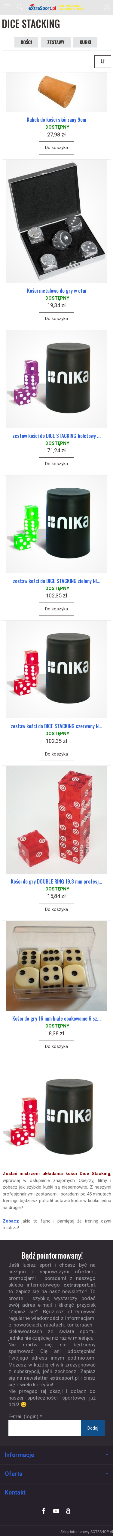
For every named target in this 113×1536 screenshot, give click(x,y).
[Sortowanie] (102, 61)
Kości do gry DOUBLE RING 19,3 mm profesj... (56, 881)
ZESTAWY (55, 42)
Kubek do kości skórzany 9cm (56, 119)
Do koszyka (56, 147)
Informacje (56, 1455)
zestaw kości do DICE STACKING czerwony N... (56, 726)
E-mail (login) (23, 1416)
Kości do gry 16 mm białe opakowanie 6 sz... (56, 1018)
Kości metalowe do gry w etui (56, 290)
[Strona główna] (56, 7)
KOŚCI (26, 42)
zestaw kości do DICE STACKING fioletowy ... (57, 435)
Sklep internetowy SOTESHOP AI (86, 1532)
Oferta (56, 1473)
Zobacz (11, 1221)
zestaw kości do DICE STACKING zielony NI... (56, 581)
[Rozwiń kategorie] (7, 7)
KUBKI (85, 42)
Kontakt (15, 1492)
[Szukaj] (20, 7)
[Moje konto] (107, 7)
